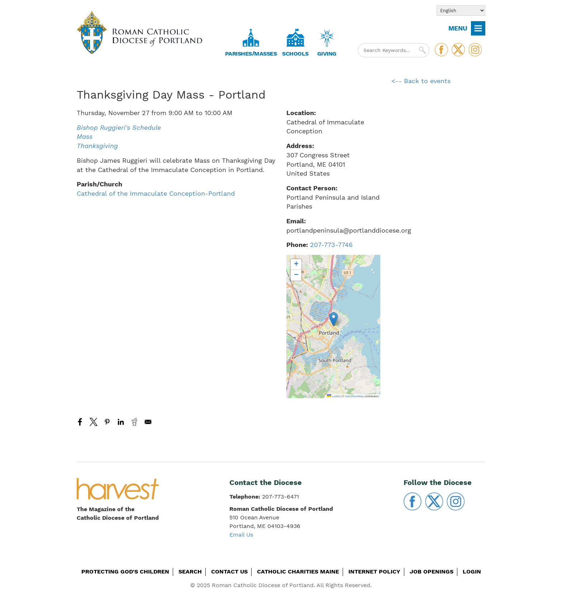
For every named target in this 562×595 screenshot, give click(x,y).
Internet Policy (374, 571)
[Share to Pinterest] (107, 421)
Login (472, 571)
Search (190, 571)
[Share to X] (93, 421)
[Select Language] (461, 10)
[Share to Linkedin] (120, 421)
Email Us (241, 534)
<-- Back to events (421, 81)
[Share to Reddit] (134, 421)
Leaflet (333, 396)
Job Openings (431, 571)
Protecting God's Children (125, 571)
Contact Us (229, 571)
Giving (327, 53)
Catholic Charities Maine (298, 571)
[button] (333, 319)
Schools (295, 53)
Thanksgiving (97, 145)
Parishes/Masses (251, 53)
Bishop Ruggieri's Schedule (119, 127)
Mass (84, 136)
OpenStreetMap (354, 396)
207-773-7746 (331, 244)
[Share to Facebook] (80, 421)
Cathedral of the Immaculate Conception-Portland (156, 193)
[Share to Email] (148, 421)
